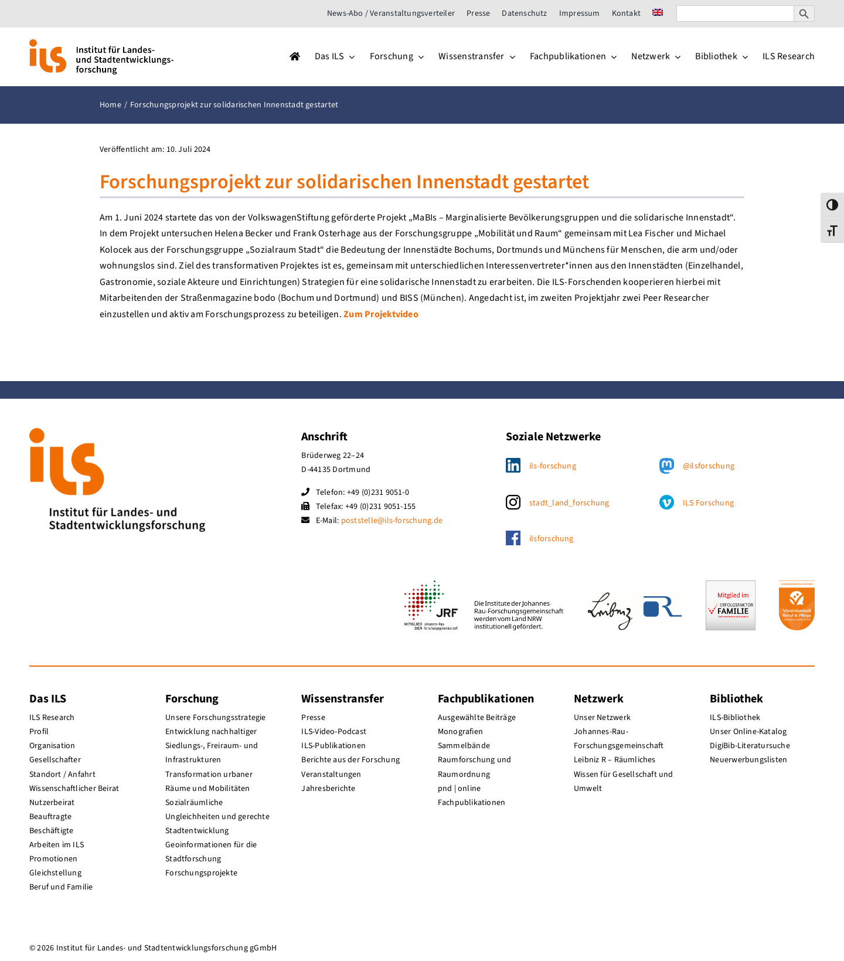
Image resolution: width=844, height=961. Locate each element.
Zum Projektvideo (380, 314)
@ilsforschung (708, 466)
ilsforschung (551, 539)
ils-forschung (552, 466)
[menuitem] (657, 13)
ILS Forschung (708, 503)
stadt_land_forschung (569, 503)
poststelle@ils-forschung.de (392, 521)
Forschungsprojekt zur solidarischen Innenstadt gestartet (344, 182)
